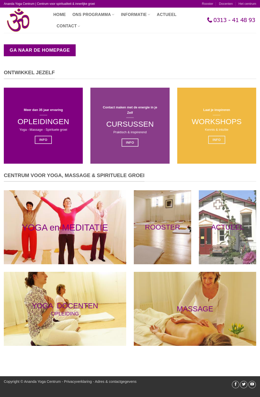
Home (59, 14)
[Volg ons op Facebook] (235, 384)
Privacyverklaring (78, 382)
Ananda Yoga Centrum (42, 382)
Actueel (167, 14)
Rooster (207, 4)
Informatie (135, 14)
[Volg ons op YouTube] (252, 384)
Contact (68, 26)
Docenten (226, 4)
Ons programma (93, 14)
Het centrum (247, 4)
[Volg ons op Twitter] (244, 384)
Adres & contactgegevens (116, 382)
